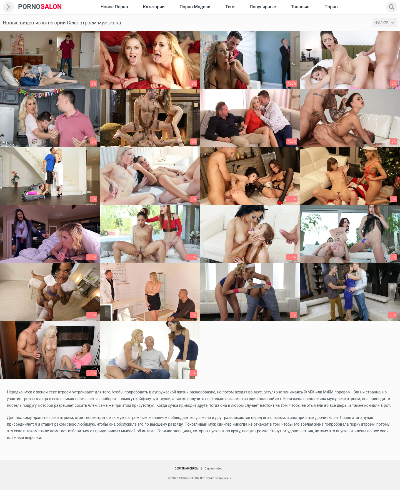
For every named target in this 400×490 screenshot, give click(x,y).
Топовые (300, 6)
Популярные (263, 6)
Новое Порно (114, 6)
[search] (391, 6)
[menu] (8, 6)
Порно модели (194, 6)
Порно (331, 6)
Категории (154, 6)
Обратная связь (186, 468)
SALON (40, 6)
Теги (229, 6)
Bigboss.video (213, 468)
